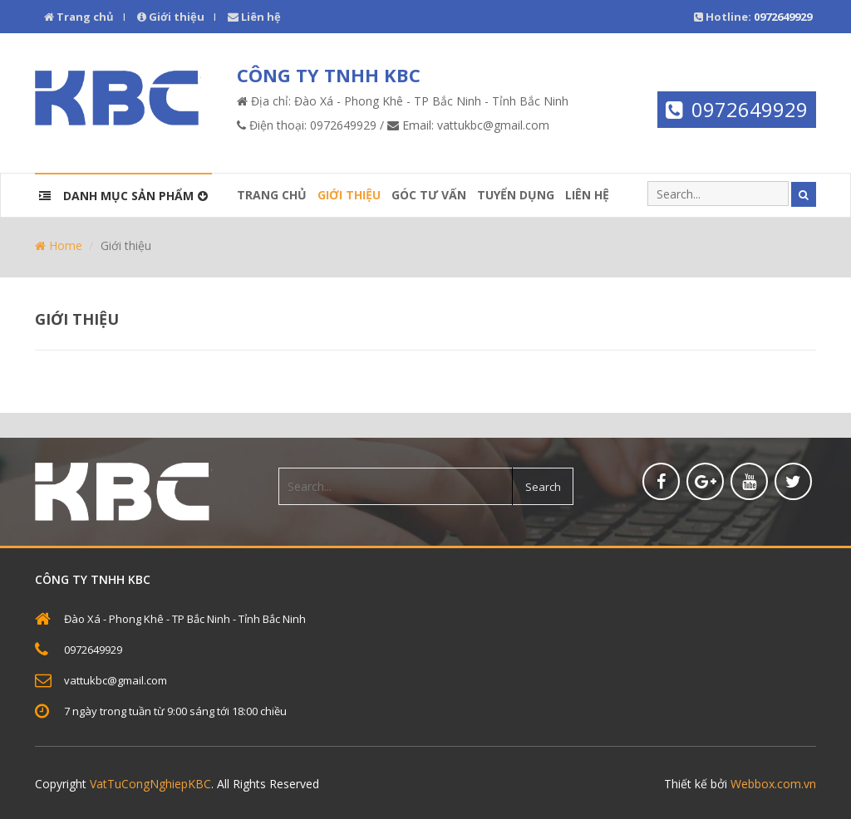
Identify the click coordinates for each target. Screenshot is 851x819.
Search (543, 486)
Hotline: (753, 16)
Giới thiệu (170, 16)
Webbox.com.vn (773, 784)
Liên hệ (254, 16)
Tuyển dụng (515, 195)
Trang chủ (79, 16)
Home (58, 245)
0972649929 (749, 109)
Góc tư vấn (428, 195)
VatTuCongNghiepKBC (150, 784)
